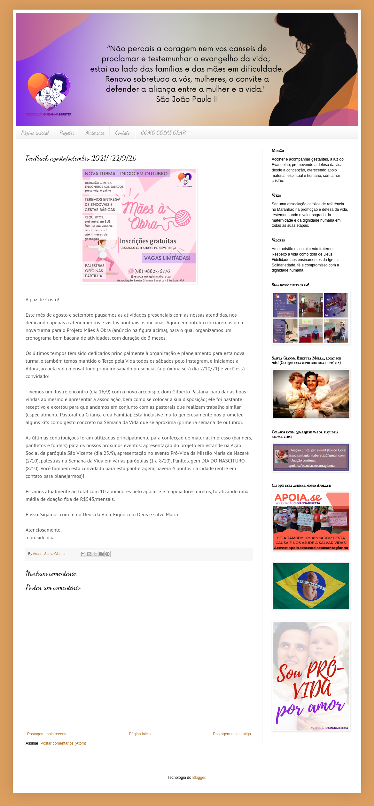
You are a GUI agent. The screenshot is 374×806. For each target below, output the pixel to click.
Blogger (199, 777)
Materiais (94, 133)
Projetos (66, 133)
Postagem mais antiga (232, 734)
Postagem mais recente (47, 734)
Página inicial (35, 133)
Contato (122, 133)
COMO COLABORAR (163, 133)
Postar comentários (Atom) (63, 743)
